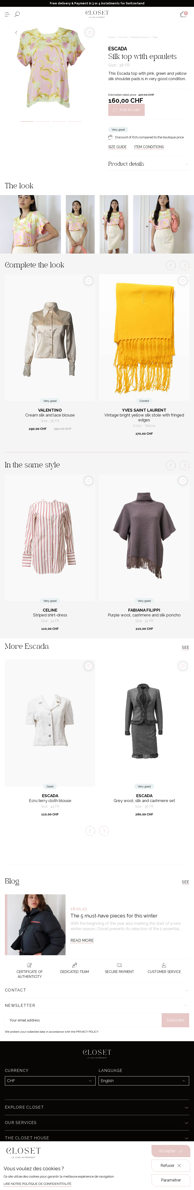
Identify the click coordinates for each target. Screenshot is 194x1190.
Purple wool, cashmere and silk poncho (144, 615)
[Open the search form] (17, 14)
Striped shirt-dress (50, 615)
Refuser (171, 1165)
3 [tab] (59, 121)
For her (123, 37)
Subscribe (175, 1020)
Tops (155, 37)
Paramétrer (171, 1180)
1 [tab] (27, 121)
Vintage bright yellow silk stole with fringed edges (144, 417)
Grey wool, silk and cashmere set (144, 800)
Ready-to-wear (140, 37)
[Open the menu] (7, 14)
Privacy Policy (87, 1031)
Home (112, 37)
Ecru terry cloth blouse (50, 800)
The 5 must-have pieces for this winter (113, 916)
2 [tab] (43, 121)
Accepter (171, 1151)
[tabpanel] (51, 67)
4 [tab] (74, 121)
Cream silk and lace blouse (50, 415)
